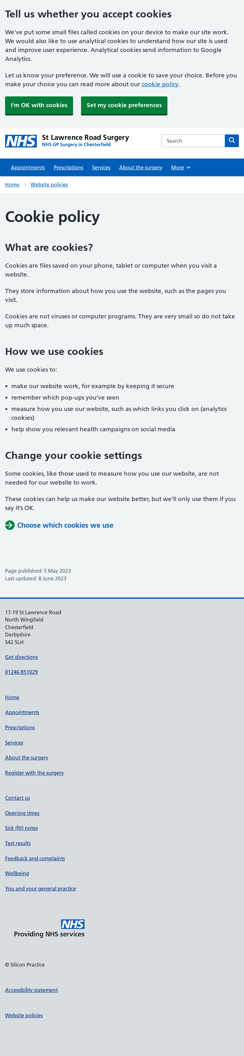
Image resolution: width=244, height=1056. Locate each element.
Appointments (28, 167)
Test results (17, 843)
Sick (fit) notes (21, 828)
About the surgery (140, 167)
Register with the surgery (34, 773)
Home (12, 184)
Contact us (17, 798)
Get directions (21, 657)
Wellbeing (17, 873)
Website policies (49, 184)
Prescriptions (68, 167)
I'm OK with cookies (39, 105)
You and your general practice (40, 888)
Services (101, 167)
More (181, 167)
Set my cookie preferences (124, 105)
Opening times (22, 813)
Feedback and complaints (35, 858)
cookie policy (160, 84)
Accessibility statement (31, 990)
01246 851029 (21, 672)
